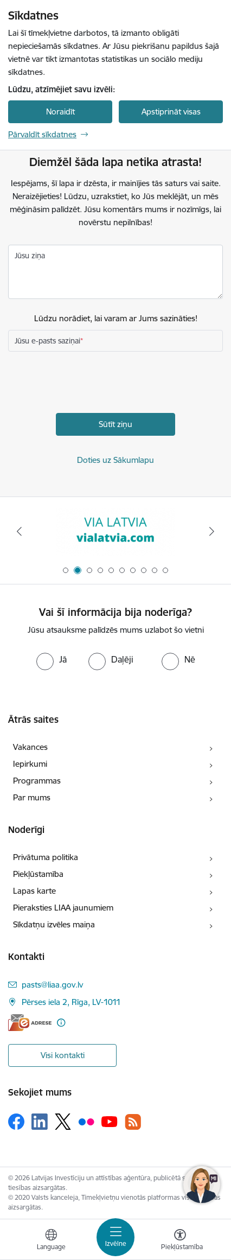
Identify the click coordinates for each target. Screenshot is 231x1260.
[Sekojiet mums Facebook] (16, 1121)
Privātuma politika (45, 857)
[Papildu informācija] (61, 1023)
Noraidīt (60, 111)
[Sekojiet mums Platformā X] (63, 1121)
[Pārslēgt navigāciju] (115, 1237)
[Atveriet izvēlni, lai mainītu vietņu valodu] (51, 1241)
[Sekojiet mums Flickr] (86, 1121)
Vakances (30, 747)
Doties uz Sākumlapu (115, 460)
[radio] (51, 659)
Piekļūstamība (38, 874)
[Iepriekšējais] (19, 531)
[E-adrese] (30, 1023)
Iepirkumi (30, 764)
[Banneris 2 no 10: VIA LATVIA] (115, 531)
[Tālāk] (211, 531)
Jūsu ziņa (30, 255)
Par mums (31, 797)
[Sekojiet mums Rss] (133, 1122)
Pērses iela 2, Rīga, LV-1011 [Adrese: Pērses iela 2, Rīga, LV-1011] (71, 1002)
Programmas (37, 780)
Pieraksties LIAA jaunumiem (63, 907)
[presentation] (90, 383)
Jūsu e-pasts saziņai (47, 341)
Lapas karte (34, 891)
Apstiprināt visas (171, 111)
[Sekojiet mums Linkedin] (39, 1121)
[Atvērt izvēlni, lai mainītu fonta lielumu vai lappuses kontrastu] (180, 1241)
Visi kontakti (63, 1055)
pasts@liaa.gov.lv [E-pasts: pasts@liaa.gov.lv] (52, 984)
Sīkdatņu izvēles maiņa (54, 924)
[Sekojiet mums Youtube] (109, 1121)
